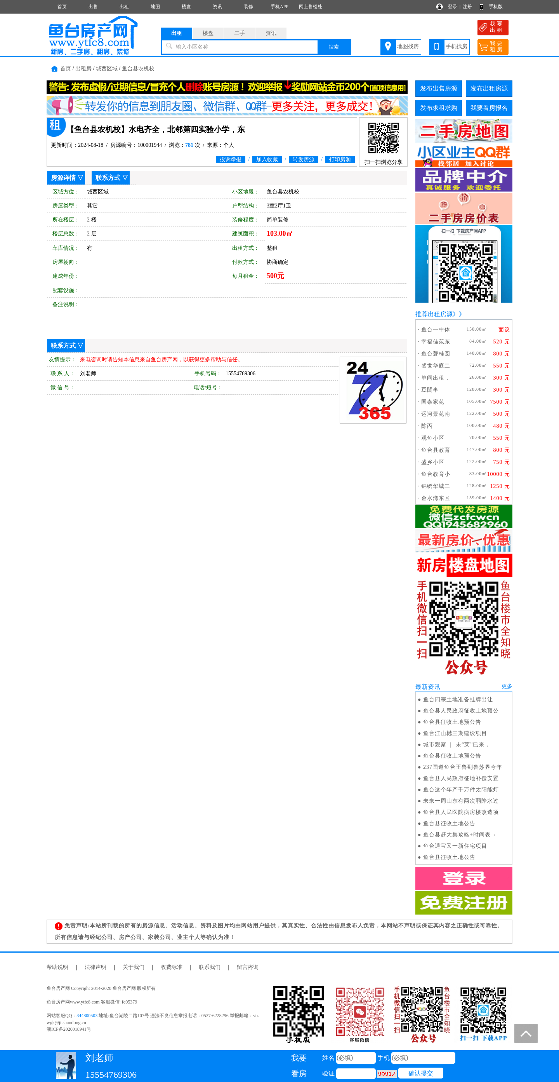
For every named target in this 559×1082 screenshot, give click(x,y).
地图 (155, 6)
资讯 (217, 6)
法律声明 (95, 967)
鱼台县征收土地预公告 (452, 722)
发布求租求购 (438, 108)
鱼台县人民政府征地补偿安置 (461, 778)
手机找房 (456, 46)
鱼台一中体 (435, 330)
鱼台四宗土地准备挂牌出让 (458, 699)
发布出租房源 (489, 88)
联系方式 (107, 177)
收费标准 (171, 967)
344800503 (86, 1015)
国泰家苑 (432, 402)
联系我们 (209, 967)
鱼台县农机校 (138, 68)
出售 (93, 6)
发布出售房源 (438, 88)
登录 (452, 6)
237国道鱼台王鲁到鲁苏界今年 (462, 767)
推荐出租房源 (434, 314)
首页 (62, 6)
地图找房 (408, 46)
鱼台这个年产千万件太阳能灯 (461, 790)
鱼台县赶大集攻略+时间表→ (460, 835)
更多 (507, 686)
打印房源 (340, 159)
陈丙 (427, 426)
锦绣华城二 (435, 486)
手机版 (496, 6)
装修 (248, 6)
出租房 (83, 68)
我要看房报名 (489, 108)
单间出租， (435, 378)
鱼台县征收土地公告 (449, 823)
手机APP (279, 6)
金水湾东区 (435, 498)
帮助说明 (57, 967)
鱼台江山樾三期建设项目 (455, 733)
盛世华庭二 (435, 366)
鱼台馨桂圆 (435, 354)
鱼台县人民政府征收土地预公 (461, 711)
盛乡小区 (432, 462)
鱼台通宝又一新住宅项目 (455, 846)
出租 (124, 6)
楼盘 (186, 6)
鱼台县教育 (435, 450)
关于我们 (133, 967)
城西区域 (107, 68)
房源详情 (63, 177)
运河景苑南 (435, 414)
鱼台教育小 (435, 474)
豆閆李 (430, 390)
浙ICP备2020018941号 (69, 1029)
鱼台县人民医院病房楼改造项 (461, 812)
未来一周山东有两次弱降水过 (461, 801)
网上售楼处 (310, 6)
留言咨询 (248, 967)
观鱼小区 (432, 438)
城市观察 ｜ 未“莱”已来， (456, 744)
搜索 (334, 47)
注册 (467, 6)
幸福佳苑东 (435, 342)
